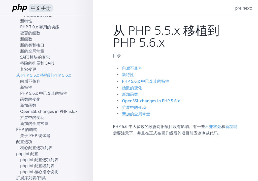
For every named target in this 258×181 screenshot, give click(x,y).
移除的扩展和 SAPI (37, 63)
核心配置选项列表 (36, 147)
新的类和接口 (32, 45)
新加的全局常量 (136, 114)
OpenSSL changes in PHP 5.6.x (151, 101)
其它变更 (28, 69)
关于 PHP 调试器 (35, 135)
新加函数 (130, 94)
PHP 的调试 (26, 129)
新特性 (128, 74)
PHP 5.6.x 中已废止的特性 (145, 81)
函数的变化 (132, 87)
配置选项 (24, 141)
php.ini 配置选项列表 (39, 159)
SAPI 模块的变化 (35, 57)
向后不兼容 (132, 68)
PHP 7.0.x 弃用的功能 (39, 27)
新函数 (26, 39)
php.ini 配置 (27, 153)
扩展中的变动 (134, 107)
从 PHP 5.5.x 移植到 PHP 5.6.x (43, 75)
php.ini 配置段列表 (37, 165)
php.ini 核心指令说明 (39, 171)
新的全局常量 (32, 51)
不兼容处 (213, 126)
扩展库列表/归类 (31, 177)
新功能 (231, 126)
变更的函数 (30, 33)
